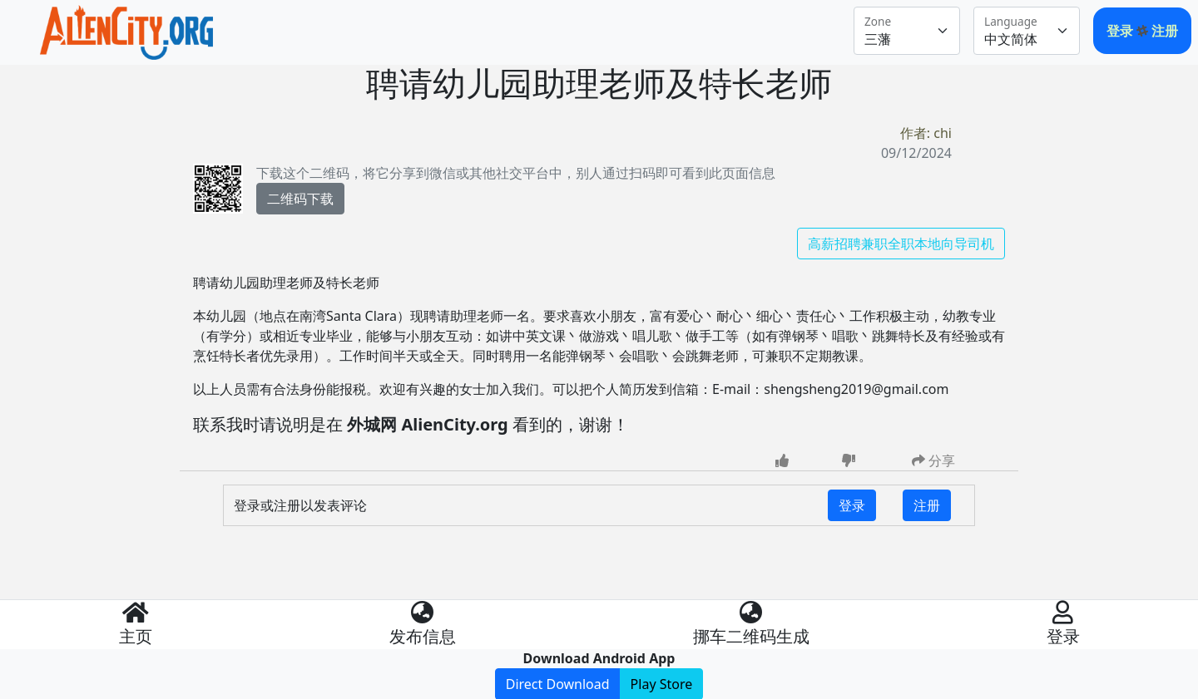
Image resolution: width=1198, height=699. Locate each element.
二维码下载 (300, 199)
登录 (1121, 31)
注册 (1164, 31)
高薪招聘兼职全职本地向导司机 (901, 243)
